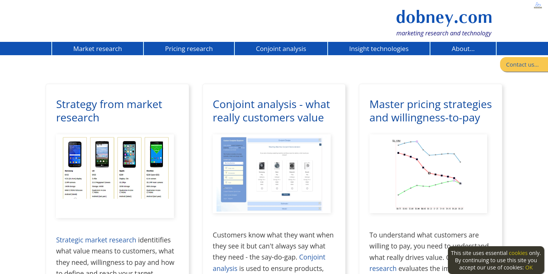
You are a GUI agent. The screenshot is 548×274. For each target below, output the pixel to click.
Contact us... (522, 64)
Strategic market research (96, 239)
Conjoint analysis (281, 48)
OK (529, 267)
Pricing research (189, 48)
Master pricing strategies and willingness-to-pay (431, 110)
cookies (518, 252)
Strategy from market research (109, 110)
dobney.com (444, 17)
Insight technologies (379, 48)
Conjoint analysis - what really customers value (271, 110)
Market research (97, 48)
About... (463, 48)
